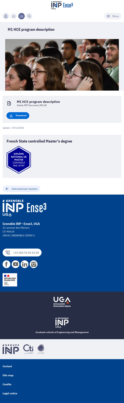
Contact (7, 366)
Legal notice (10, 393)
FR (13, 16)
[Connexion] (6, 16)
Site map (8, 375)
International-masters (21, 189)
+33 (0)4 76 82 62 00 (22, 252)
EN (21, 16)
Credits (7, 384)
